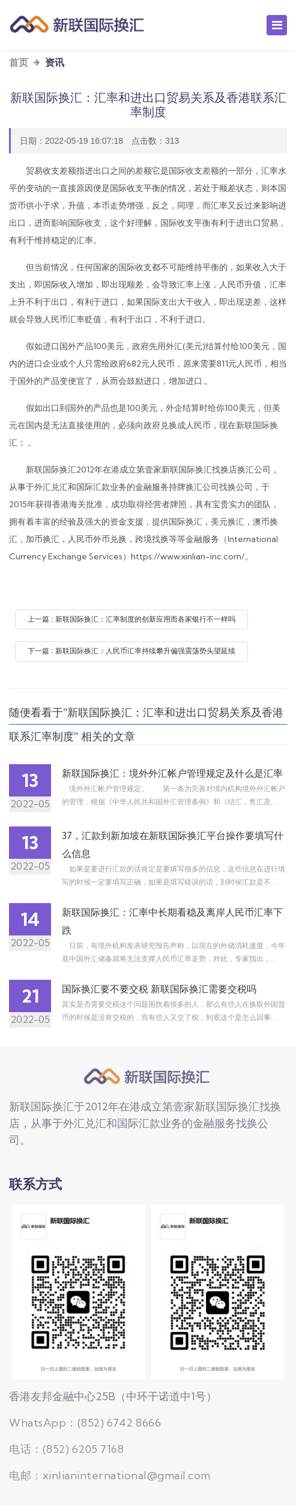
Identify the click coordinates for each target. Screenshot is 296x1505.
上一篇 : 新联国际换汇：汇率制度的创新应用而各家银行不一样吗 (131, 619)
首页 (18, 62)
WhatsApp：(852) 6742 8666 (85, 1423)
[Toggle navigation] (277, 25)
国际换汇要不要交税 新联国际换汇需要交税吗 (159, 989)
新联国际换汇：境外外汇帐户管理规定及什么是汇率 (172, 773)
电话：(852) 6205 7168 (66, 1449)
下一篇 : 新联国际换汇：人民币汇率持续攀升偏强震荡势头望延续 (131, 651)
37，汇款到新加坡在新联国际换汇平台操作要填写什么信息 (172, 844)
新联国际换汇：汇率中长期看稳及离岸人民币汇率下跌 (172, 921)
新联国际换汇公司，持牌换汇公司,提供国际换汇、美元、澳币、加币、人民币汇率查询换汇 (148, 1077)
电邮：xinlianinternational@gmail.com (110, 1475)
